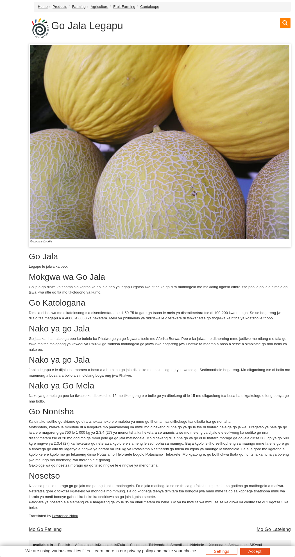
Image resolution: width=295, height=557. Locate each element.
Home (43, 6)
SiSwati (255, 545)
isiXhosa (103, 545)
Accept (254, 551)
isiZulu (119, 545)
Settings (221, 551)
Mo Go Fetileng (45, 529)
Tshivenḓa (156, 545)
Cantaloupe (149, 6)
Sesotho (137, 545)
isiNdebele (195, 545)
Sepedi (176, 545)
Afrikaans (82, 545)
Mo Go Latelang (274, 529)
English (64, 545)
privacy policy (140, 550)
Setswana (236, 545)
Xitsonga (216, 545)
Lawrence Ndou (65, 516)
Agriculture (99, 6)
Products (60, 6)
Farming (79, 6)
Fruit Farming (124, 6)
